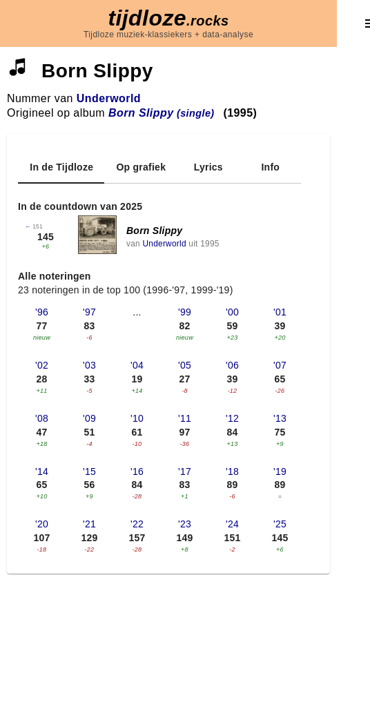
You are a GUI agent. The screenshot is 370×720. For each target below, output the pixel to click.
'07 (279, 365)
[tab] (61, 167)
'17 (184, 471)
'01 (279, 312)
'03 (89, 365)
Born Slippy (154, 230)
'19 (279, 471)
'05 (184, 365)
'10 (137, 418)
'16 (137, 471)
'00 (232, 312)
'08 (41, 418)
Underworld (109, 98)
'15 (89, 471)
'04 (137, 365)
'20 (41, 523)
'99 (184, 312)
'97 (89, 312)
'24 (232, 523)
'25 (279, 523)
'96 (41, 312)
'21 (89, 523)
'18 (232, 471)
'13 (279, 418)
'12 (232, 418)
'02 (41, 365)
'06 (232, 365)
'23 (184, 523)
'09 (89, 418)
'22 (137, 523)
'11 (184, 418)
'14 (41, 471)
